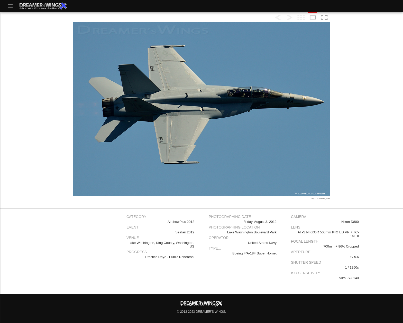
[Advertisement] (78, 248)
